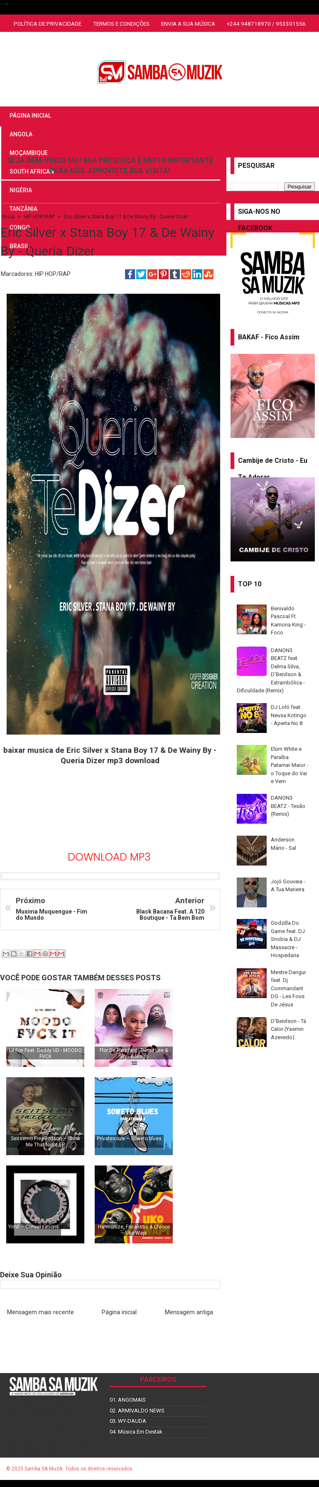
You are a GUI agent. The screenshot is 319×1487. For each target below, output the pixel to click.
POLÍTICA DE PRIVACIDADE (47, 23)
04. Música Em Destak (136, 1432)
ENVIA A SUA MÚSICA (188, 23)
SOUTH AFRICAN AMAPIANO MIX (159, 41)
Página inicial (119, 1312)
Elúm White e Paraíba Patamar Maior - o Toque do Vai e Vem (289, 765)
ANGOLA (21, 134)
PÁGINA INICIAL (30, 115)
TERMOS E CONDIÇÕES (121, 23)
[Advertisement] (110, 809)
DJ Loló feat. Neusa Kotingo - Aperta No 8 (289, 715)
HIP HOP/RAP (53, 274)
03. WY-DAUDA (128, 1421)
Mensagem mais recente (40, 1312)
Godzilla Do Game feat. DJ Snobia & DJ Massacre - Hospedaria (288, 939)
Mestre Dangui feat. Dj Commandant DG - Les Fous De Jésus (288, 988)
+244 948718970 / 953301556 (266, 23)
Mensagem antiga (189, 1312)
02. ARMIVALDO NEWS (137, 1410)
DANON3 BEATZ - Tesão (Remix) (288, 806)
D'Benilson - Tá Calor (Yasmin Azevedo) (288, 1029)
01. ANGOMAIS (128, 1400)
